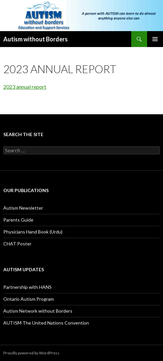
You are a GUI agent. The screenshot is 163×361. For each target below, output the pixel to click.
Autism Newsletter (23, 208)
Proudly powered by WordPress (31, 352)
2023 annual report (24, 86)
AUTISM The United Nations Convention (46, 323)
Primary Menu (155, 39)
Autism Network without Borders (37, 311)
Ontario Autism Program (28, 299)
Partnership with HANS (27, 287)
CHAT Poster (17, 243)
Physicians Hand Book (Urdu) (32, 231)
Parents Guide (18, 220)
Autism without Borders (35, 39)
